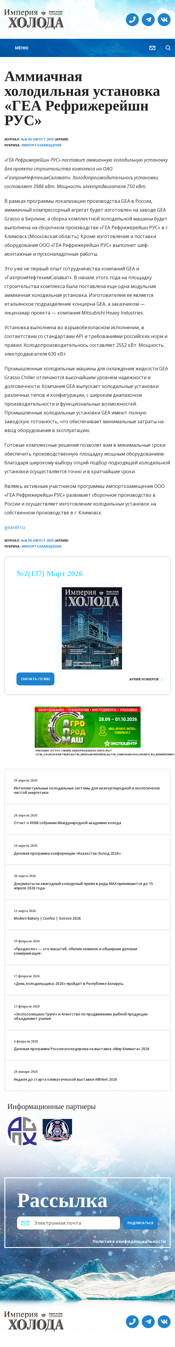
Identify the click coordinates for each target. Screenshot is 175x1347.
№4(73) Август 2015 (37, 139)
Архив (144, 679)
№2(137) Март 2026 (49, 573)
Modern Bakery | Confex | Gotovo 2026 (47, 918)
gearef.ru (14, 527)
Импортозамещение (41, 145)
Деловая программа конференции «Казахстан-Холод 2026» (67, 853)
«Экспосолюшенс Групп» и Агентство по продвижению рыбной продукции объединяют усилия (81, 1016)
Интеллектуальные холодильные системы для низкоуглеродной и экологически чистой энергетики (87, 790)
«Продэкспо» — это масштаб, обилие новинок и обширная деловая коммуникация (75, 951)
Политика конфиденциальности (129, 1241)
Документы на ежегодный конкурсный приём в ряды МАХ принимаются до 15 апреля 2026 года (83, 886)
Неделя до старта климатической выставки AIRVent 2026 (65, 1079)
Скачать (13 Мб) (35, 679)
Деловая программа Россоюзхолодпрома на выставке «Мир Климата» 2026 (81, 1048)
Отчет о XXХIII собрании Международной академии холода (67, 822)
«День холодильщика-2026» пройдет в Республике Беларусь (69, 983)
